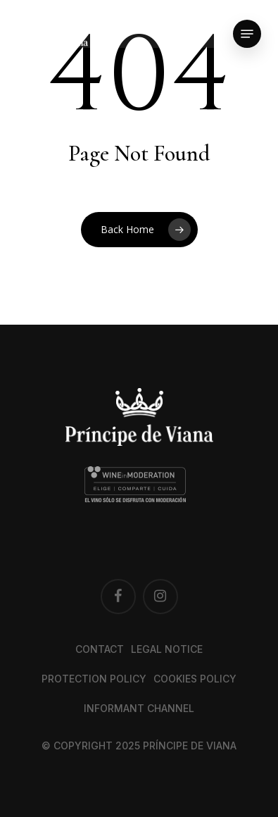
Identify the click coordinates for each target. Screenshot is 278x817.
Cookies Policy (194, 679)
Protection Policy (94, 679)
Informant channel (139, 708)
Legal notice (167, 649)
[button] (247, 34)
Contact (99, 649)
